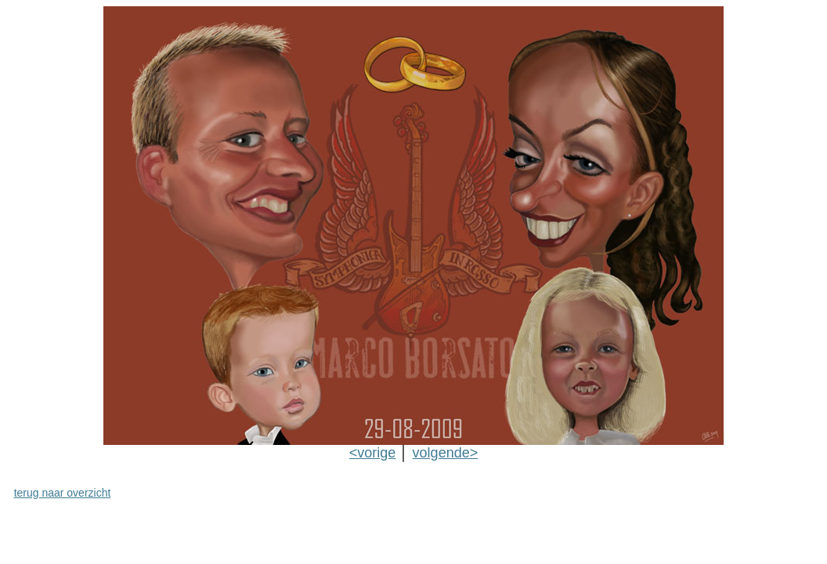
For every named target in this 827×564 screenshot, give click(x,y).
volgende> (446, 453)
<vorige (372, 453)
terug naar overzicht (62, 492)
